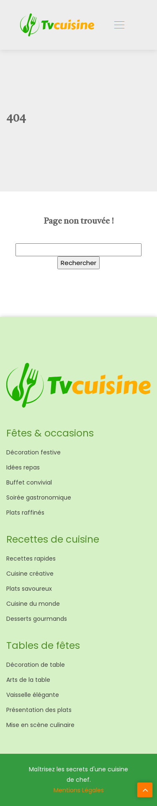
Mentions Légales (79, 790)
